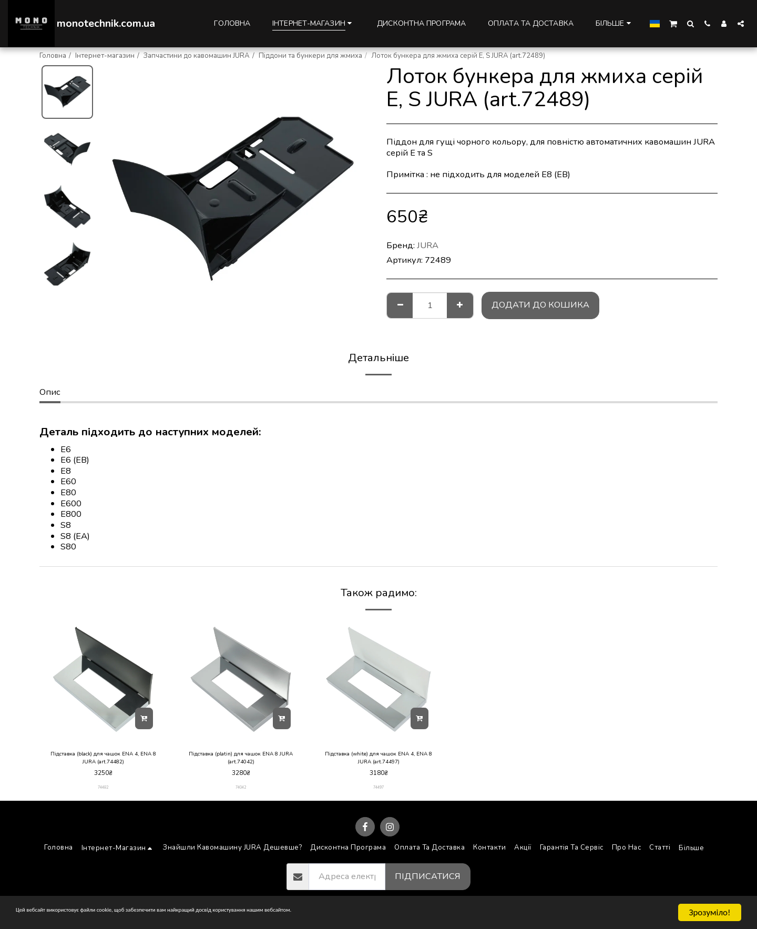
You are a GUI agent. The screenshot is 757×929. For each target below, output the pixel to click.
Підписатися (428, 881)
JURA (427, 245)
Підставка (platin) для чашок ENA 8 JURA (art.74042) (241, 760)
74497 (378, 792)
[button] (673, 23)
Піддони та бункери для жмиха (310, 55)
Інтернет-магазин (105, 55)
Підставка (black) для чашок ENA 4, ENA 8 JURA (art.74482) (103, 760)
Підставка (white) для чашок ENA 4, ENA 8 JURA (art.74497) (378, 760)
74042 (241, 792)
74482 (103, 792)
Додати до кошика (540, 305)
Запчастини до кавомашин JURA (197, 55)
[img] (103, 679)
